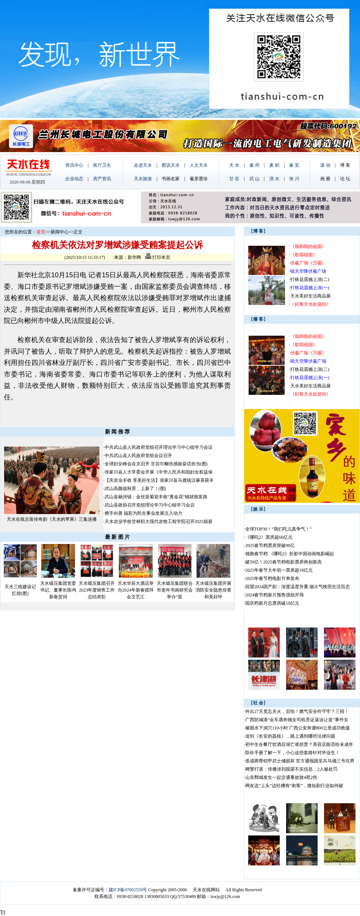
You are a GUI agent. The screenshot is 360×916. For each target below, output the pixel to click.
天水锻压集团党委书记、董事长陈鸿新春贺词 (58, 590)
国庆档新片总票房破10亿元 (272, 603)
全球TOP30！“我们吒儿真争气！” (278, 529)
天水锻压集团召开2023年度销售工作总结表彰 (97, 590)
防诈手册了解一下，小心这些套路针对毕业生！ (292, 752)
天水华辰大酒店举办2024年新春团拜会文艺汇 (136, 590)
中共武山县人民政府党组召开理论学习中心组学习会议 (159, 447)
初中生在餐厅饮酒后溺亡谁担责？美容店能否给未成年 (299, 744)
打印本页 (158, 257)
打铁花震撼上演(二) (309, 279)
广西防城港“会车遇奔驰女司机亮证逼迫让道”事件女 (296, 719)
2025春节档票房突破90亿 (270, 545)
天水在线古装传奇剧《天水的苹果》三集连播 (52, 519)
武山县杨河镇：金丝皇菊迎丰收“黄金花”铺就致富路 (156, 496)
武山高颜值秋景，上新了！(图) (135, 488)
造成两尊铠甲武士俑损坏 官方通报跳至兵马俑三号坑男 (299, 761)
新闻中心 (60, 232)
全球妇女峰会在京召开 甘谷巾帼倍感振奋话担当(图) (156, 463)
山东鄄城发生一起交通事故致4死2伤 (281, 777)
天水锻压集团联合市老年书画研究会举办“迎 (175, 590)
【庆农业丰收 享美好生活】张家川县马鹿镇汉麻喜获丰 (159, 480)
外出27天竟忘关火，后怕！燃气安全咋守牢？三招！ (297, 711)
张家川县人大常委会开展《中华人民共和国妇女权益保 (159, 472)
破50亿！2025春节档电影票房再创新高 (283, 562)
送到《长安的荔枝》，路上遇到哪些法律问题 (290, 736)
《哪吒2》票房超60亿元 (268, 537)
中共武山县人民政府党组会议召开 (138, 455)
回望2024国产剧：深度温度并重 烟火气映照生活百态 (297, 586)
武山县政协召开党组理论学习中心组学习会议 (150, 505)
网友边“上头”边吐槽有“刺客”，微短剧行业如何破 (294, 785)
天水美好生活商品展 (310, 296)
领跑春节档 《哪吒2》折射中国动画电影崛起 (289, 553)
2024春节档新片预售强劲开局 (274, 595)
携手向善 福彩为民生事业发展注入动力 (143, 513)
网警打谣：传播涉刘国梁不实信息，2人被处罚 (291, 769)
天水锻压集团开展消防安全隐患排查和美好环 (213, 590)
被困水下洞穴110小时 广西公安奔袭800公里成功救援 (297, 728)
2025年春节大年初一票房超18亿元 (279, 570)
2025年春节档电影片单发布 (272, 578)
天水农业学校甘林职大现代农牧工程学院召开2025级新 (159, 521)
